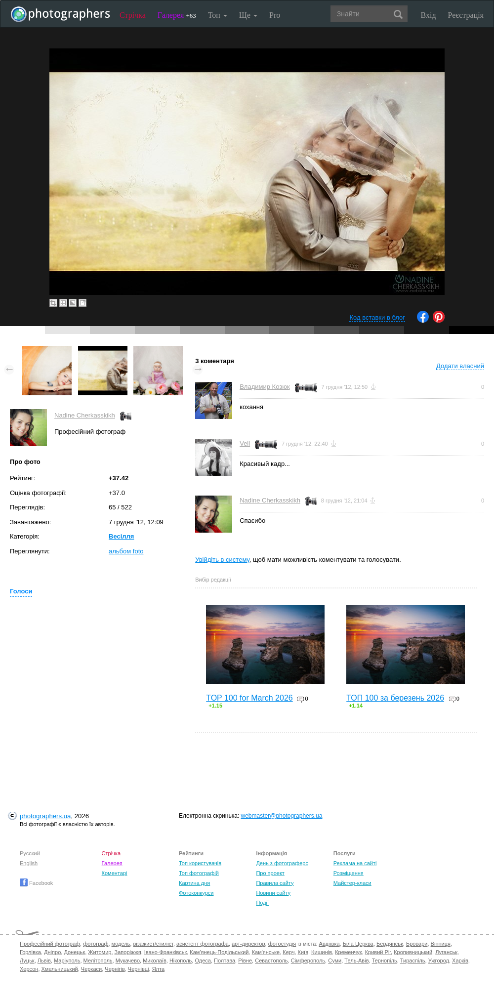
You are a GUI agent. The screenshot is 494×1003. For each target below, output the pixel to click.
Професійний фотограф (50, 944)
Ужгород (438, 960)
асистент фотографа (202, 944)
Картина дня (194, 883)
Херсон (29, 969)
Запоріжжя (128, 952)
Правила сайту (274, 883)
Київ (303, 952)
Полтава (224, 960)
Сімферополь (308, 960)
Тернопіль (384, 960)
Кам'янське (266, 952)
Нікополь (180, 960)
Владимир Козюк (264, 386)
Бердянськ (389, 944)
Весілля (121, 536)
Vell (245, 443)
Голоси (21, 591)
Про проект (270, 873)
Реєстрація (466, 15)
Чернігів (114, 969)
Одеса (202, 960)
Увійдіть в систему (222, 559)
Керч (288, 952)
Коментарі (114, 873)
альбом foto (126, 551)
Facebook (36, 883)
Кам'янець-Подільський (219, 952)
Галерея (177, 15)
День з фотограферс (282, 863)
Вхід (428, 15)
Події (262, 903)
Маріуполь (67, 960)
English (29, 863)
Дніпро (52, 952)
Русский (30, 853)
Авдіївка (329, 944)
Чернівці (138, 969)
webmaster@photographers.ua (282, 815)
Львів (44, 960)
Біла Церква (358, 944)
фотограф (95, 944)
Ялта (158, 969)
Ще (248, 15)
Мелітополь (98, 960)
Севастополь (271, 960)
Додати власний (460, 366)
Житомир (99, 952)
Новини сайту (273, 893)
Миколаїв (154, 960)
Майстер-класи (352, 883)
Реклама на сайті (355, 863)
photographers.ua (45, 816)
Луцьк (27, 960)
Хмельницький (59, 969)
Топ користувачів (200, 863)
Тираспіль (412, 960)
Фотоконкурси (196, 893)
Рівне (245, 960)
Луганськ (446, 952)
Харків (460, 960)
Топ (217, 15)
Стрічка (133, 15)
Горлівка (30, 952)
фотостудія (282, 944)
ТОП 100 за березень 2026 (395, 698)
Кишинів (321, 952)
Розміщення (348, 873)
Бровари (417, 944)
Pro (274, 15)
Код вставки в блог (377, 317)
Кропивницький (413, 952)
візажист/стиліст (153, 944)
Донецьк (74, 952)
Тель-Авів (356, 960)
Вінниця (441, 944)
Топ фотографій (199, 873)
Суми (334, 960)
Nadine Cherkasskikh (84, 415)
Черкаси (91, 969)
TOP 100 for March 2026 (249, 698)
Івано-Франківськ (165, 952)
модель (121, 944)
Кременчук (348, 952)
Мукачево (128, 960)
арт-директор (248, 944)
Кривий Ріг (378, 952)
